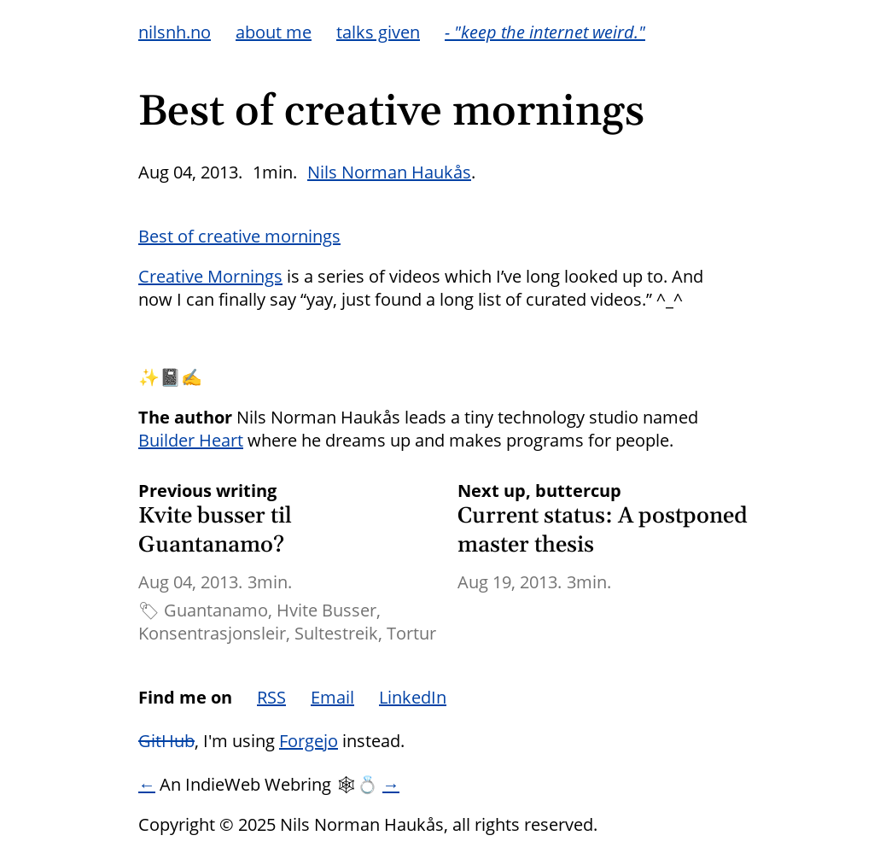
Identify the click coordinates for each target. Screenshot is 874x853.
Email (332, 697)
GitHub (166, 740)
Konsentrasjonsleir (212, 633)
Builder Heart (190, 440)
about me (274, 32)
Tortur (411, 633)
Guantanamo (216, 610)
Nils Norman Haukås (389, 172)
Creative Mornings (210, 276)
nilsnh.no (174, 32)
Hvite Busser (326, 610)
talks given (378, 32)
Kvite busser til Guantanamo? (215, 530)
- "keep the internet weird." (545, 32)
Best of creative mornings (239, 236)
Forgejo (308, 740)
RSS (271, 697)
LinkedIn (412, 697)
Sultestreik (336, 633)
